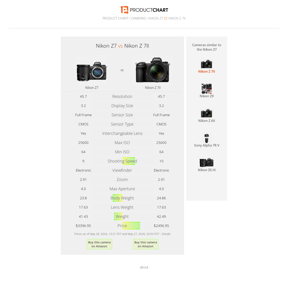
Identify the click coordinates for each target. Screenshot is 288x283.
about (144, 267)
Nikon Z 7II (153, 87)
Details (166, 234)
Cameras (138, 18)
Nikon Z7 (91, 87)
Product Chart (115, 18)
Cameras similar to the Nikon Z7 (206, 47)
